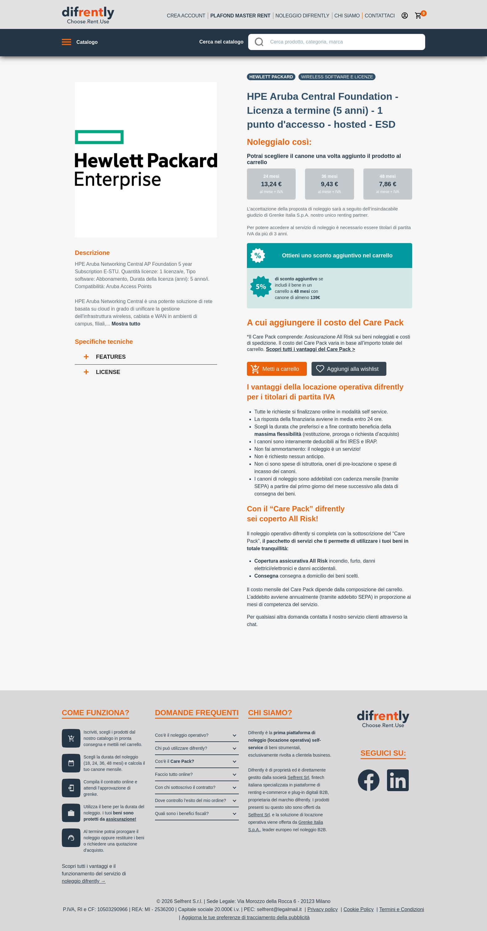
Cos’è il (174, 761)
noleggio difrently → (84, 881)
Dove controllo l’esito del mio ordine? (190, 800)
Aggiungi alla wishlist (353, 369)
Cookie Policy (359, 909)
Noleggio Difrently (302, 15)
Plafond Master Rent (240, 15)
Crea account (186, 15)
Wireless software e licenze (337, 76)
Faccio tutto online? (174, 774)
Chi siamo (347, 15)
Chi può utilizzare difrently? (181, 748)
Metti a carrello (280, 369)
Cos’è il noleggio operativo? (181, 735)
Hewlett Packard (271, 76)
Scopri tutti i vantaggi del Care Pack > (310, 349)
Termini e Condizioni (401, 909)
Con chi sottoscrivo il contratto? (185, 787)
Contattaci (380, 15)
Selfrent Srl (298, 777)
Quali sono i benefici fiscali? (182, 813)
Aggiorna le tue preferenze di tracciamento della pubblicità (246, 917)
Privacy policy (322, 909)
